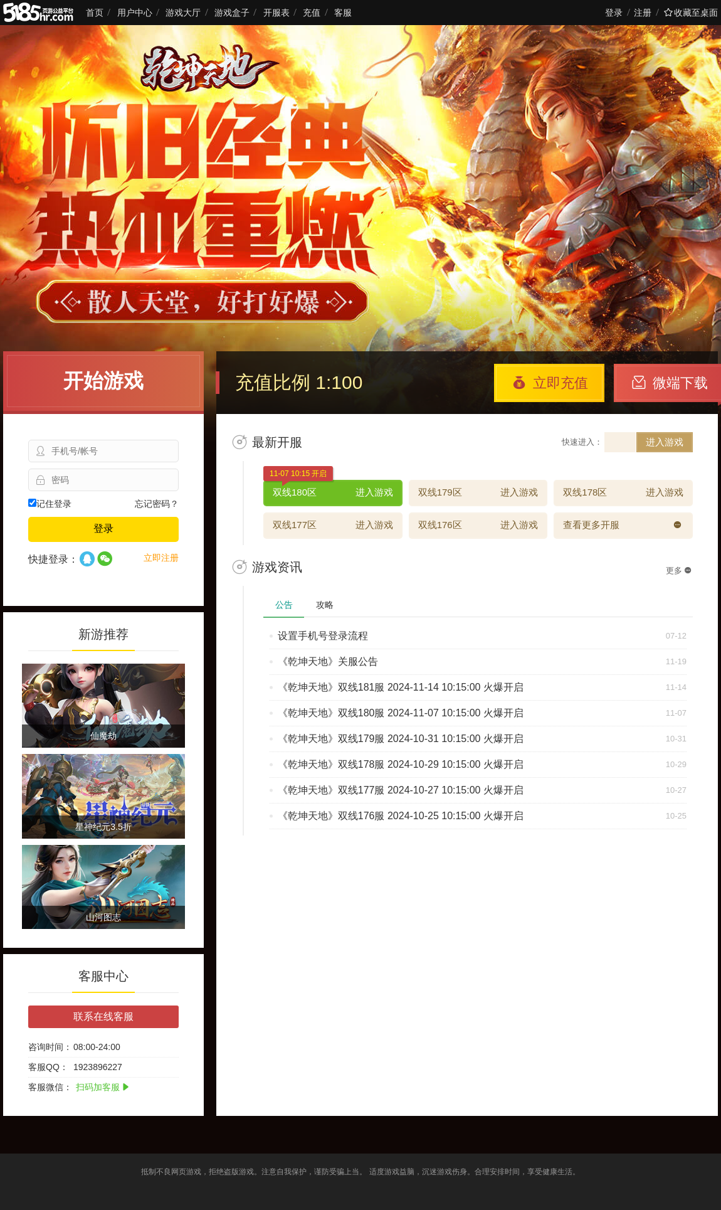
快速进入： (582, 442)
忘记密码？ (157, 504)
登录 (614, 13)
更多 (679, 570)
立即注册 (161, 558)
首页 (94, 13)
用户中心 (134, 13)
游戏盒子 (232, 13)
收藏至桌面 (691, 13)
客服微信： (50, 1087)
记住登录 (49, 504)
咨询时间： (50, 1047)
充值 (311, 13)
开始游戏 (103, 380)
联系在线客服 (103, 1016)
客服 (343, 13)
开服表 (276, 13)
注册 (642, 13)
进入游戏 (664, 442)
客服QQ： (48, 1067)
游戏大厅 (183, 13)
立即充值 (550, 383)
